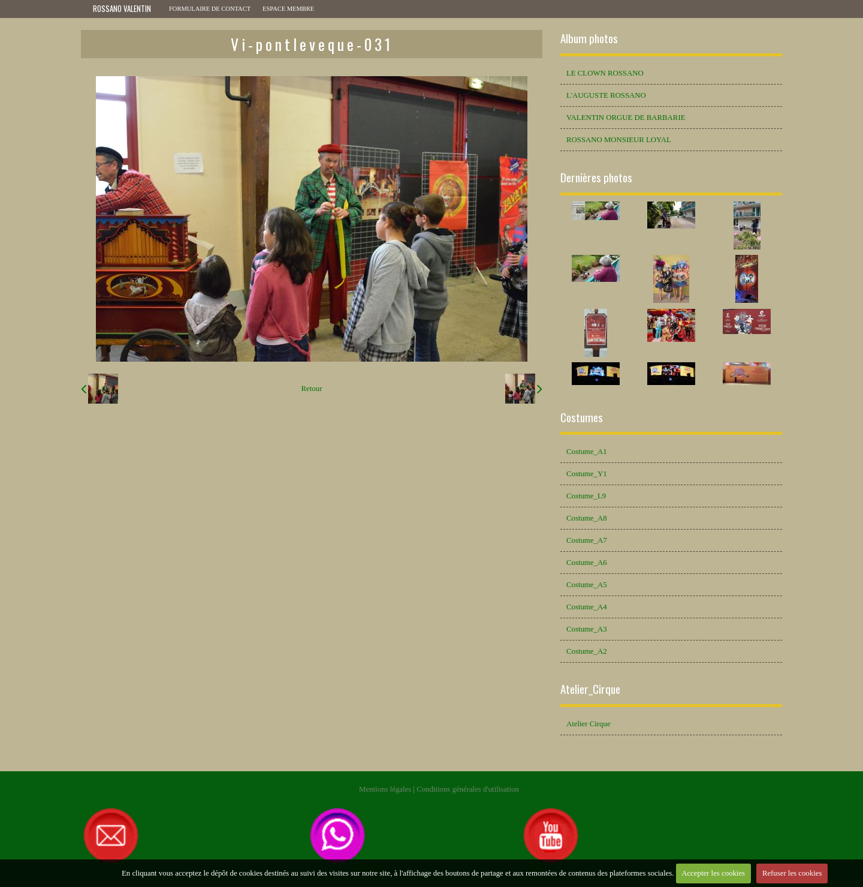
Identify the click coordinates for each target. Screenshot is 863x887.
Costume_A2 (586, 651)
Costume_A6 (586, 562)
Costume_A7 (586, 540)
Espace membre (288, 8)
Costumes (581, 417)
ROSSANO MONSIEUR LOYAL (618, 140)
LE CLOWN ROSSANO (605, 73)
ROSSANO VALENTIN (122, 8)
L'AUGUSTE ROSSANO (606, 95)
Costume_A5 (586, 585)
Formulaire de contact (210, 8)
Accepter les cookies (713, 873)
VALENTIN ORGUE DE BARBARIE (625, 117)
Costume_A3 (586, 629)
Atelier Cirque (588, 724)
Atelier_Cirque (590, 688)
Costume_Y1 (586, 474)
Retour (311, 388)
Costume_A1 (586, 451)
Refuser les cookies (792, 873)
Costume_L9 (586, 496)
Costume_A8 (586, 518)
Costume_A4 (586, 607)
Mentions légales (385, 789)
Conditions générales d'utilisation (468, 789)
